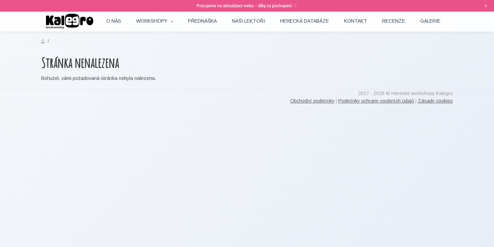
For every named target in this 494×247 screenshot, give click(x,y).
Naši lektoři (248, 21)
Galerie (430, 21)
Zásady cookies (435, 101)
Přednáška (202, 21)
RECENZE (393, 21)
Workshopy (151, 21)
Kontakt (355, 21)
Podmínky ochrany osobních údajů (376, 101)
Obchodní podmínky (312, 101)
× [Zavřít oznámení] (485, 6)
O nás (113, 21)
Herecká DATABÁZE (304, 21)
